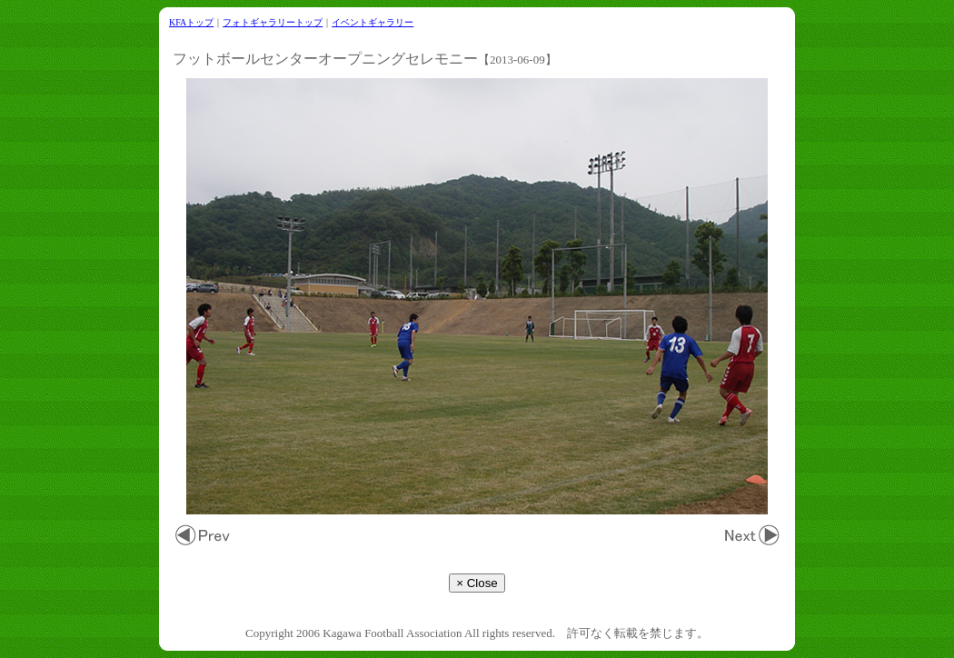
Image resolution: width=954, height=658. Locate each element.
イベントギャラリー (372, 22)
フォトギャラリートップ (273, 22)
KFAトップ (191, 22)
